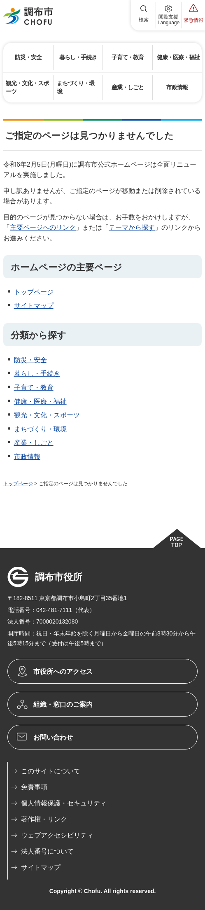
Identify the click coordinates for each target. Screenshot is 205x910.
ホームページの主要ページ (66, 267)
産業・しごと (34, 442)
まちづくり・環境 (40, 429)
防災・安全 (30, 359)
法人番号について (47, 851)
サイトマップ (34, 305)
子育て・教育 (34, 387)
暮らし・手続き (37, 373)
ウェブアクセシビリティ (57, 835)
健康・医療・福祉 (40, 401)
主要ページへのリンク (43, 227)
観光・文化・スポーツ (47, 415)
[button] (143, 15)
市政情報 (27, 456)
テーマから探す (132, 227)
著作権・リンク (44, 819)
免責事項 (34, 787)
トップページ (34, 292)
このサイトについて (50, 771)
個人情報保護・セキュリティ (64, 803)
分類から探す (38, 335)
